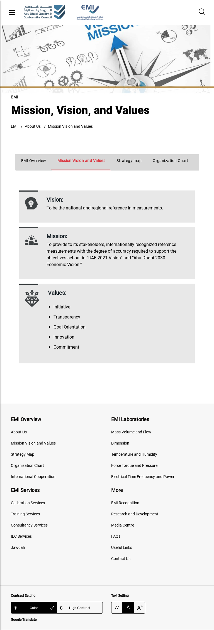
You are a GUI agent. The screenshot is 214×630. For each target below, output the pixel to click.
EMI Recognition (125, 503)
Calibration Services (28, 503)
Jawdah (18, 547)
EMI (14, 126)
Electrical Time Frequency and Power (142, 476)
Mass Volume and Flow (131, 432)
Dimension (120, 443)
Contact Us (120, 558)
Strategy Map (22, 454)
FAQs (115, 536)
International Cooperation (33, 476)
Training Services (25, 514)
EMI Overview (33, 160)
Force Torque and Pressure (134, 465)
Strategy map (129, 160)
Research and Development (134, 514)
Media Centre (122, 525)
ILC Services (21, 536)
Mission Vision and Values (70, 126)
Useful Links (121, 547)
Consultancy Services (29, 525)
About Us (33, 126)
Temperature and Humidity (134, 454)
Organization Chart (170, 160)
